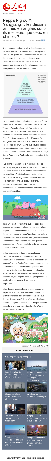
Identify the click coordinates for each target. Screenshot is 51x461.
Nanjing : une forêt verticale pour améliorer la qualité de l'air (37, 418)
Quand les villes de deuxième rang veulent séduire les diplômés (14, 374)
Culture (19, 13)
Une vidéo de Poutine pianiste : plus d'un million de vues (14, 418)
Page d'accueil (8, 13)
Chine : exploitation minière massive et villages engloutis (13, 396)
